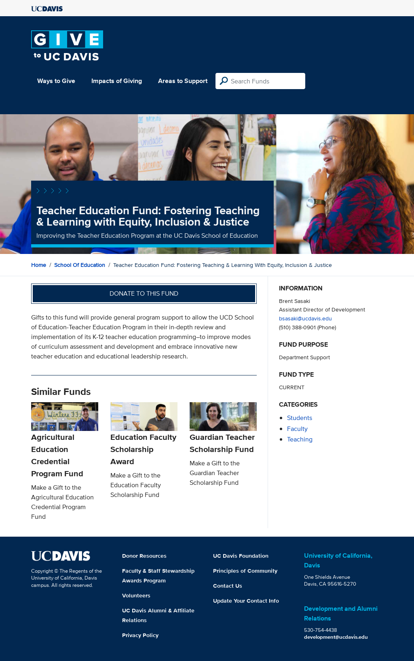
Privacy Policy (140, 635)
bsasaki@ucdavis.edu (305, 318)
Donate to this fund (144, 293)
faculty (297, 428)
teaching (300, 439)
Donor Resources (144, 556)
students (299, 417)
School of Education (79, 265)
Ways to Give (56, 80)
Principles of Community (245, 571)
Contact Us (227, 586)
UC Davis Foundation (240, 556)
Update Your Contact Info (246, 601)
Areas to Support (182, 80)
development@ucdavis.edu (336, 637)
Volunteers (136, 595)
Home (38, 265)
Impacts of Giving (116, 80)
